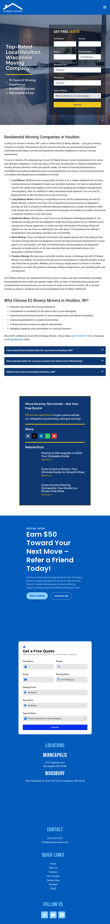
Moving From (60, 64)
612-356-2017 (81, 336)
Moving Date (84, 51)
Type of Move (60, 90)
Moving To (59, 77)
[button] (104, 7)
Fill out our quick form (39, 415)
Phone (81, 38)
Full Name (59, 38)
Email (56, 51)
